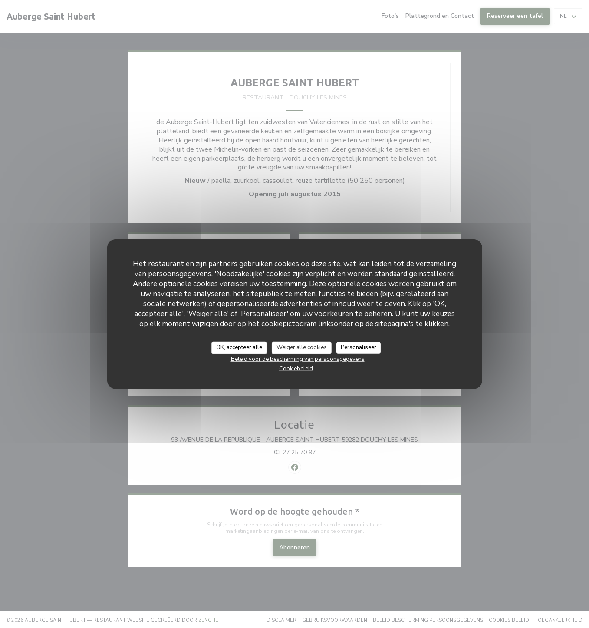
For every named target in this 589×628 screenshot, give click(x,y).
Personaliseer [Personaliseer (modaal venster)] (358, 347)
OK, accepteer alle (239, 347)
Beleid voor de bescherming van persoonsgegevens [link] (298, 359)
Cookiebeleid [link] (296, 368)
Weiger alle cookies (301, 347)
